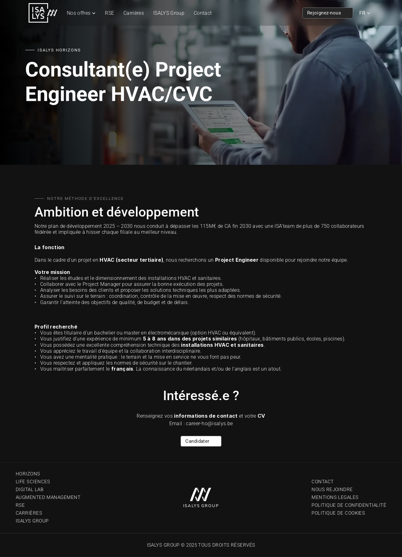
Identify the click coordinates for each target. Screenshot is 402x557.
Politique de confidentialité (349, 505)
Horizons (28, 474)
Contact (203, 13)
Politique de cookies (338, 513)
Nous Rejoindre (332, 489)
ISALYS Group (168, 13)
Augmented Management (48, 497)
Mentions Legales (335, 497)
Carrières (133, 13)
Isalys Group (32, 521)
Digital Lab (29, 489)
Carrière (27, 513)
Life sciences (33, 482)
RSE (109, 13)
